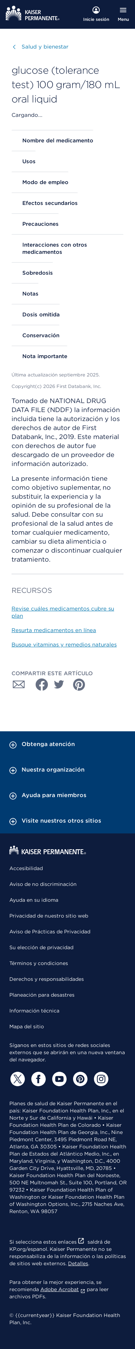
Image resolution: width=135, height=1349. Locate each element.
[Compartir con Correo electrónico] (19, 684)
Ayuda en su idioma (33, 900)
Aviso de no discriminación (43, 884)
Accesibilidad (26, 868)
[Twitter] (16, 1079)
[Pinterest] (79, 1079)
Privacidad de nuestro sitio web (48, 916)
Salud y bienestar (45, 46)
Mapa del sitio (26, 1026)
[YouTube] (58, 1079)
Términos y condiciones (38, 963)
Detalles (78, 1263)
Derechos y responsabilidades (46, 979)
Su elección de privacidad (41, 947)
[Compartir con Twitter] (59, 684)
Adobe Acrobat (62, 1289)
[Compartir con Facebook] (39, 684)
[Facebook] (37, 1079)
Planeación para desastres (42, 995)
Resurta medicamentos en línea (54, 630)
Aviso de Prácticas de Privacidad (49, 931)
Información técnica (34, 1011)
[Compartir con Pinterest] (79, 684)
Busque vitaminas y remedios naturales (64, 644)
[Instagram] (100, 1079)
